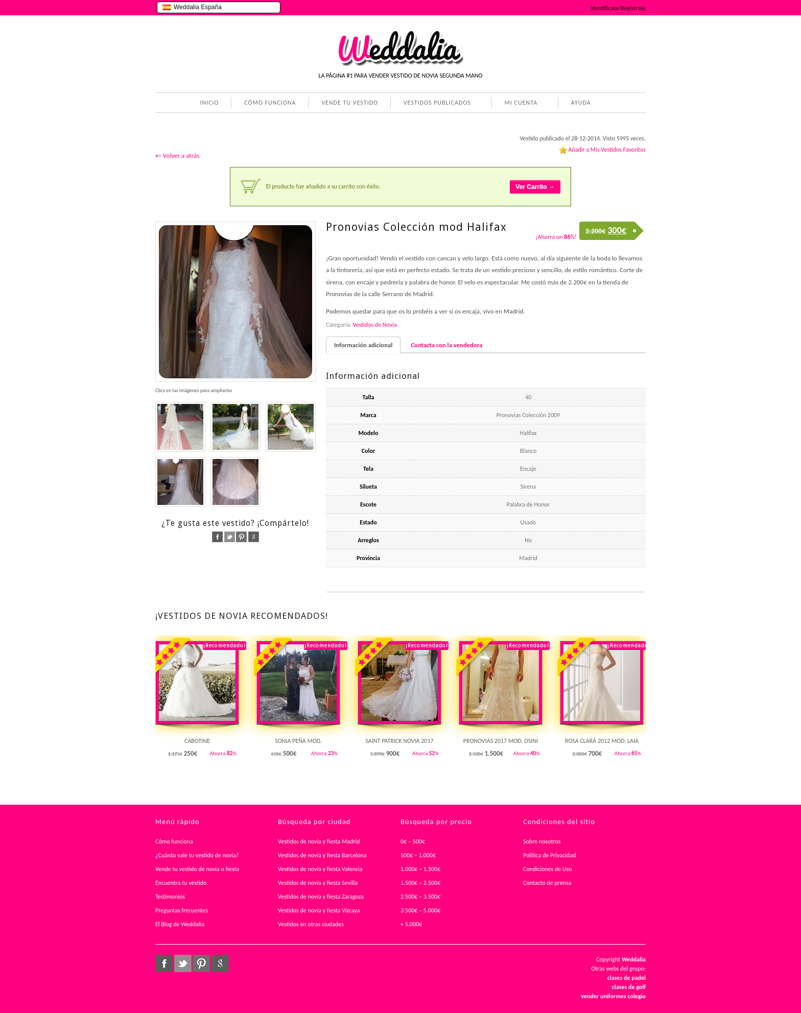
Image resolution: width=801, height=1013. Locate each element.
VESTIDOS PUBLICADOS (435, 103)
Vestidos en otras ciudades (311, 924)
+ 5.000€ (411, 924)
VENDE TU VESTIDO (349, 102)
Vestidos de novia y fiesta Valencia (320, 869)
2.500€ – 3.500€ (420, 896)
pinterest (241, 537)
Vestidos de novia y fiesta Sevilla (318, 882)
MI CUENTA (519, 103)
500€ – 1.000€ (418, 855)
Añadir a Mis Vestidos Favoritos (607, 149)
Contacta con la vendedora (446, 345)
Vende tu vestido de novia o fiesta (197, 869)
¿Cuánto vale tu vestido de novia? (197, 855)
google (253, 537)
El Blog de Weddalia (179, 924)
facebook (217, 537)
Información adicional (363, 345)
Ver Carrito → (535, 186)
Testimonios (170, 896)
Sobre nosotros (542, 841)
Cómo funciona (174, 841)
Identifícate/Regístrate (618, 8)
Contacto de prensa (547, 882)
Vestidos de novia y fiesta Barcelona (322, 855)
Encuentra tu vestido (180, 882)
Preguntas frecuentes (181, 910)
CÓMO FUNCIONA (270, 102)
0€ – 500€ (412, 841)
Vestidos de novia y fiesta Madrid (319, 841)
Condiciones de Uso (547, 869)
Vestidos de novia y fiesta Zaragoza (321, 896)
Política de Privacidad (549, 855)
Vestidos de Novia (374, 324)
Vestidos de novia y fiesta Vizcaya (319, 910)
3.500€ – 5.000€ (420, 910)
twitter (229, 537)
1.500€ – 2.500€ (420, 882)
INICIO (209, 102)
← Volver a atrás (177, 155)
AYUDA (579, 103)
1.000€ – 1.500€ (420, 869)
